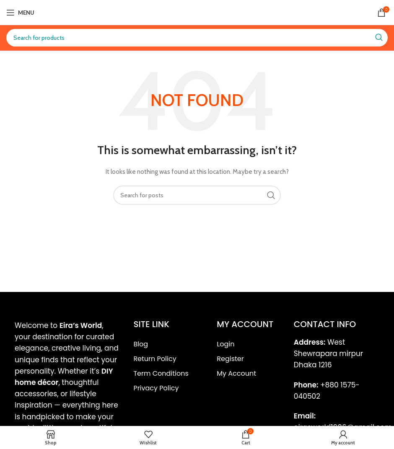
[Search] (197, 37)
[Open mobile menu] (20, 12)
